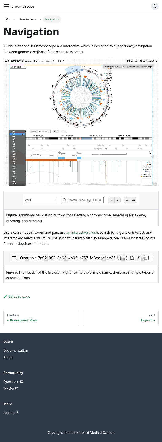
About (8, 357)
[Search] (155, 6)
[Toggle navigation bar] (6, 6)
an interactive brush (82, 232)
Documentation (15, 350)
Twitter (10, 388)
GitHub (10, 413)
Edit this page (16, 296)
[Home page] (7, 19)
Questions (13, 381)
